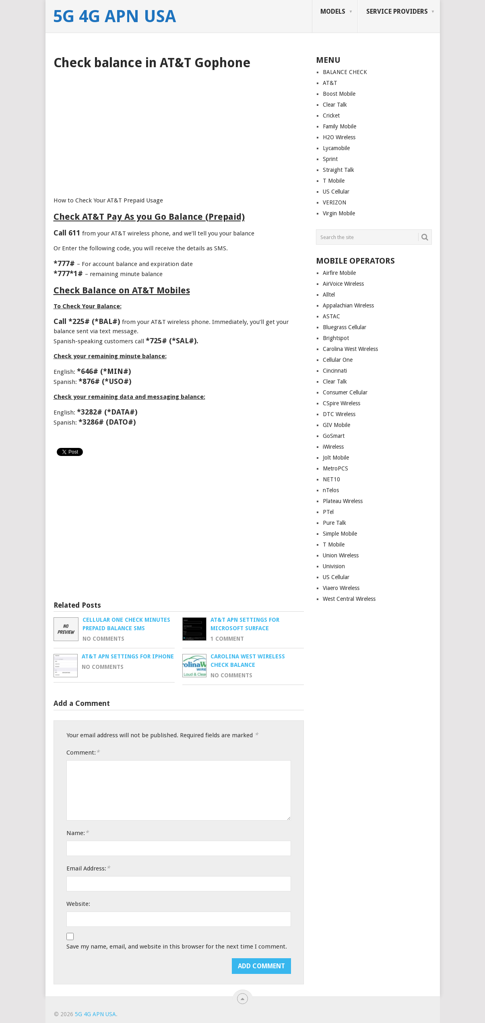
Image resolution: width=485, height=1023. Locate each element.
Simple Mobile (340, 533)
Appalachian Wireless (348, 305)
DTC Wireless (339, 414)
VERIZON (334, 202)
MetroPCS (335, 468)
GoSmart (334, 436)
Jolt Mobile (336, 457)
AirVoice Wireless (343, 283)
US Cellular (336, 191)
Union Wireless (341, 555)
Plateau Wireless (343, 501)
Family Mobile (339, 126)
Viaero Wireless (341, 588)
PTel (328, 512)
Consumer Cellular (345, 392)
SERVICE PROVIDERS (397, 11)
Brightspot (336, 338)
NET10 (331, 479)
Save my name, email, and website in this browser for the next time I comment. (176, 946)
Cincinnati (335, 370)
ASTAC (331, 316)
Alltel (329, 294)
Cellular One (338, 360)
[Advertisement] (179, 130)
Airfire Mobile (339, 273)
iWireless (333, 446)
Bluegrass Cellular (344, 327)
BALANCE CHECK (345, 72)
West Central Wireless (349, 599)
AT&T (330, 83)
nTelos (331, 490)
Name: (77, 833)
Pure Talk (334, 523)
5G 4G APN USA (114, 16)
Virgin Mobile (339, 213)
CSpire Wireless (341, 403)
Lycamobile (336, 148)
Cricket (331, 115)
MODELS (332, 11)
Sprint (330, 159)
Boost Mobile (339, 94)
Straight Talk (338, 170)
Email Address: (88, 868)
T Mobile (334, 180)
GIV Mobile (336, 425)
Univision (334, 566)
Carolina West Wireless (350, 349)
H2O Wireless (339, 137)
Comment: (82, 752)
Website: (78, 904)
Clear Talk (335, 104)
